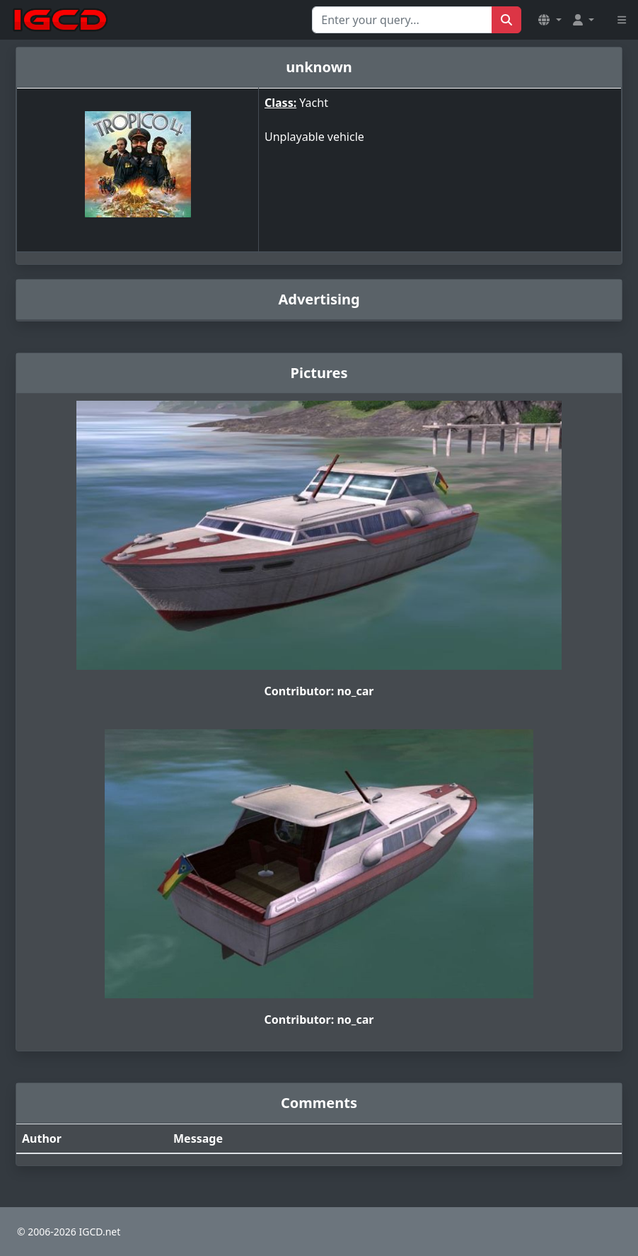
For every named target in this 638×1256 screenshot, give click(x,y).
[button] (550, 20)
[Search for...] (402, 19)
